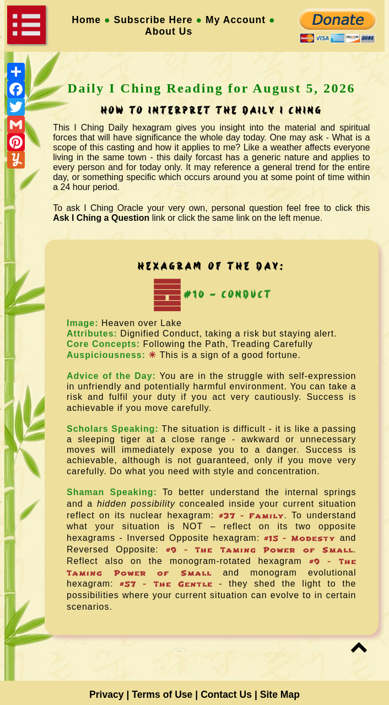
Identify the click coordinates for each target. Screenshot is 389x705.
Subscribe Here (153, 19)
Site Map (280, 694)
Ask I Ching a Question (101, 218)
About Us (173, 31)
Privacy (106, 694)
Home (86, 19)
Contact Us (226, 694)
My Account (236, 19)
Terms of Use (162, 694)
